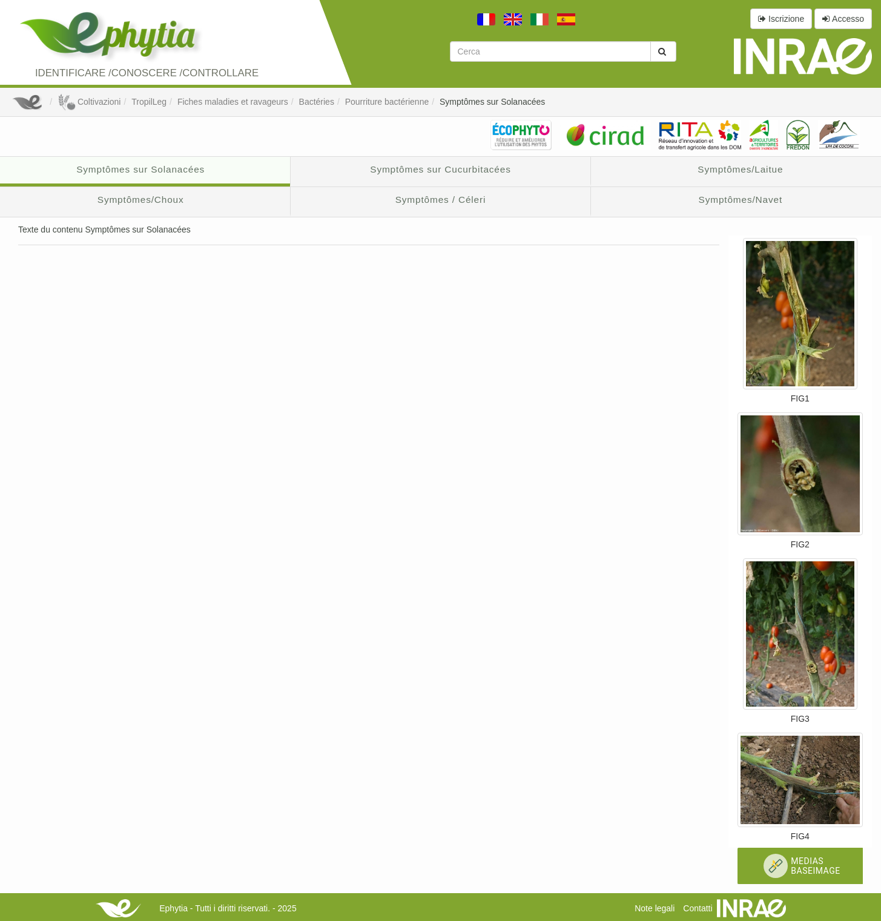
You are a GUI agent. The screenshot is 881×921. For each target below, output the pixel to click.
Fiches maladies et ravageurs (232, 102)
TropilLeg (149, 102)
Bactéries (316, 102)
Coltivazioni (89, 102)
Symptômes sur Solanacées (492, 102)
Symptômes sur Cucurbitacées (440, 169)
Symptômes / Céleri (440, 199)
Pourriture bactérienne (387, 102)
